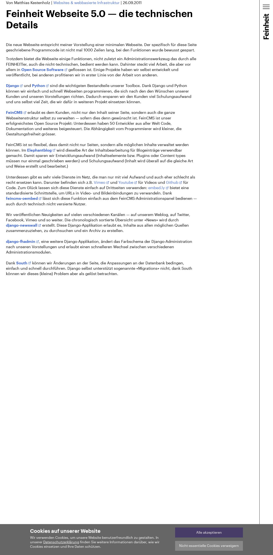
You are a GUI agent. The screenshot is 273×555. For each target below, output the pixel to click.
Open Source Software (42, 69)
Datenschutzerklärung (61, 542)
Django (12, 85)
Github (172, 182)
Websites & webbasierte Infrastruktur (86, 2)
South (21, 263)
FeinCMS (14, 112)
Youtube (125, 182)
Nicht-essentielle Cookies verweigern (209, 545)
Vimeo (99, 182)
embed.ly (156, 187)
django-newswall (21, 225)
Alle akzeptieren (209, 532)
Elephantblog (39, 150)
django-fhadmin (20, 241)
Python (38, 85)
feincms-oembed (22, 198)
